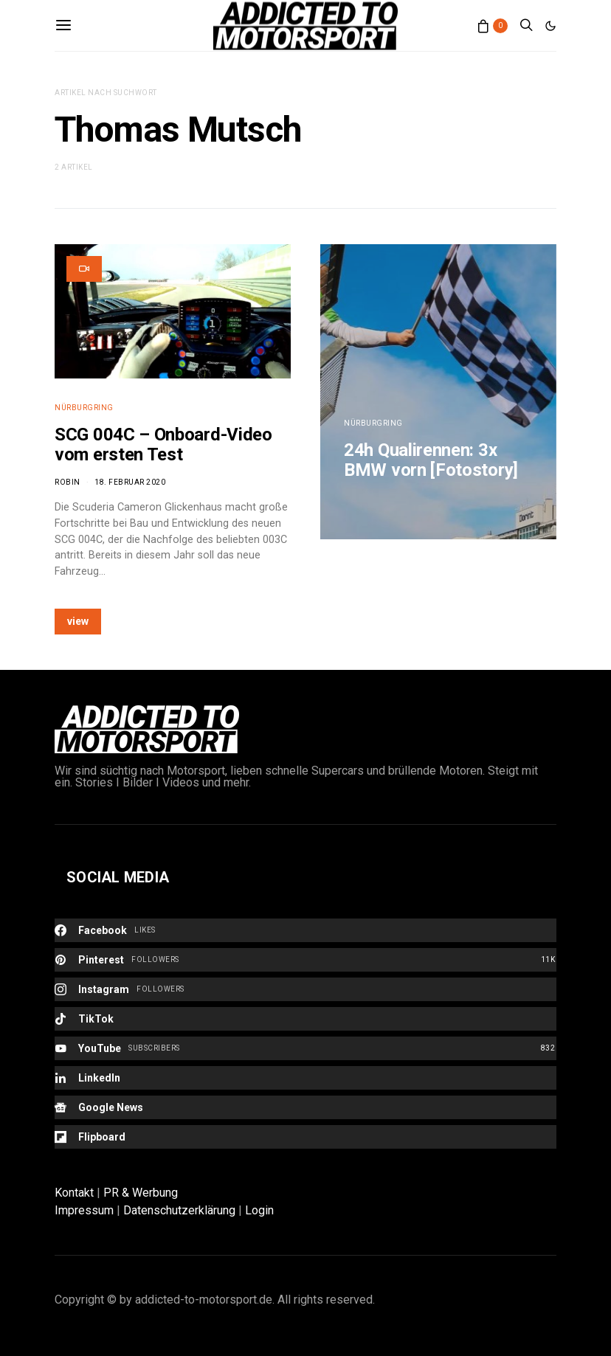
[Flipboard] (305, 1137)
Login (259, 1210)
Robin (67, 482)
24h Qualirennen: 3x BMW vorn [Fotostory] (431, 460)
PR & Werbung (140, 1193)
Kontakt (74, 1193)
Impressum (84, 1210)
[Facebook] (305, 930)
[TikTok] (305, 1019)
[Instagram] (305, 989)
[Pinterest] (305, 960)
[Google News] (305, 1107)
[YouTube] (305, 1048)
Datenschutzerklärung (179, 1210)
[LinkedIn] (305, 1078)
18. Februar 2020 (129, 482)
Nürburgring (84, 408)
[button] (550, 26)
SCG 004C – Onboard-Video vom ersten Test (163, 444)
